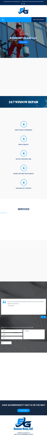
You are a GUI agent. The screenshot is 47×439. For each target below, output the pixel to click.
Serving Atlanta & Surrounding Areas (12, 1)
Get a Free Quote (38, 19)
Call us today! (23, 42)
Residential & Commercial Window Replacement (32, 1)
